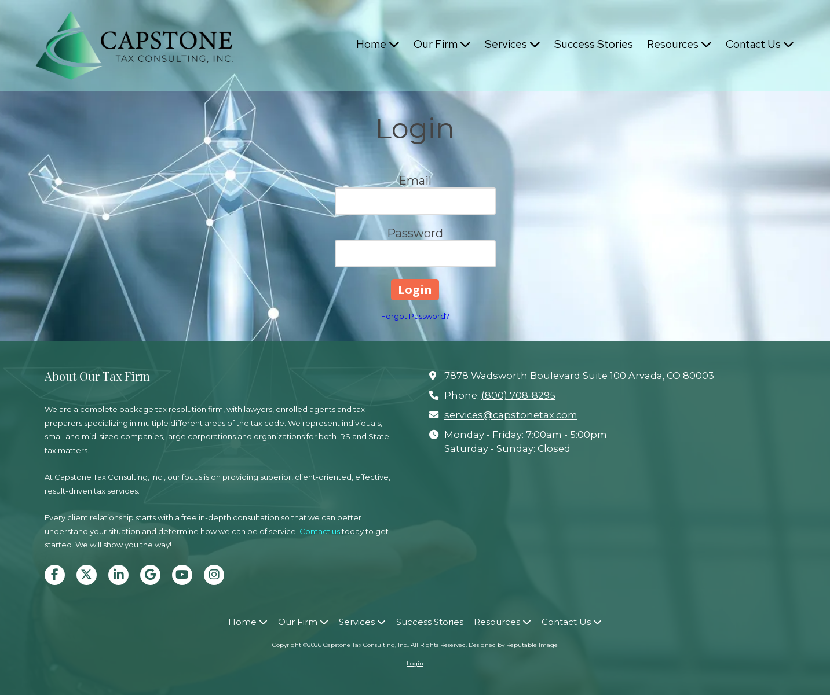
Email (415, 180)
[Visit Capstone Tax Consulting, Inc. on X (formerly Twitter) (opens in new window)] (86, 575)
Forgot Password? (415, 316)
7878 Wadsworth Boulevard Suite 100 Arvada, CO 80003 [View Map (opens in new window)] (579, 375)
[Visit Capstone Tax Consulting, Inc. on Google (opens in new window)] (150, 575)
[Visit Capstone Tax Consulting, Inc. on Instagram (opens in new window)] (214, 575)
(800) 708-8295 (518, 395)
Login (415, 663)
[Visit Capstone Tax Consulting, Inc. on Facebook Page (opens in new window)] (55, 575)
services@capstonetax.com (510, 415)
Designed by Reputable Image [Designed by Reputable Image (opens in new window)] (513, 645)
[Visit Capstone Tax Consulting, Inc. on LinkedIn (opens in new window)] (118, 575)
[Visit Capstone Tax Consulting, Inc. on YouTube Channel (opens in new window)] (182, 575)
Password (415, 233)
